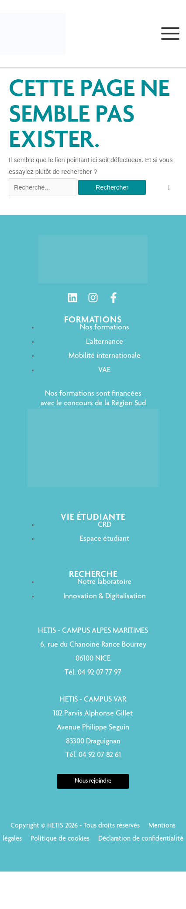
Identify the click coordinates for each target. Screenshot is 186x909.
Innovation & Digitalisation (104, 596)
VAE (104, 370)
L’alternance (104, 342)
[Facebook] (113, 297)
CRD (104, 525)
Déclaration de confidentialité (140, 839)
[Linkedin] (72, 297)
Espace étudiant (104, 539)
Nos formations (104, 328)
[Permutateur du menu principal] (170, 33)
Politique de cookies (60, 839)
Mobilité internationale (105, 356)
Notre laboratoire (104, 582)
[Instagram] (93, 297)
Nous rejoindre (93, 781)
